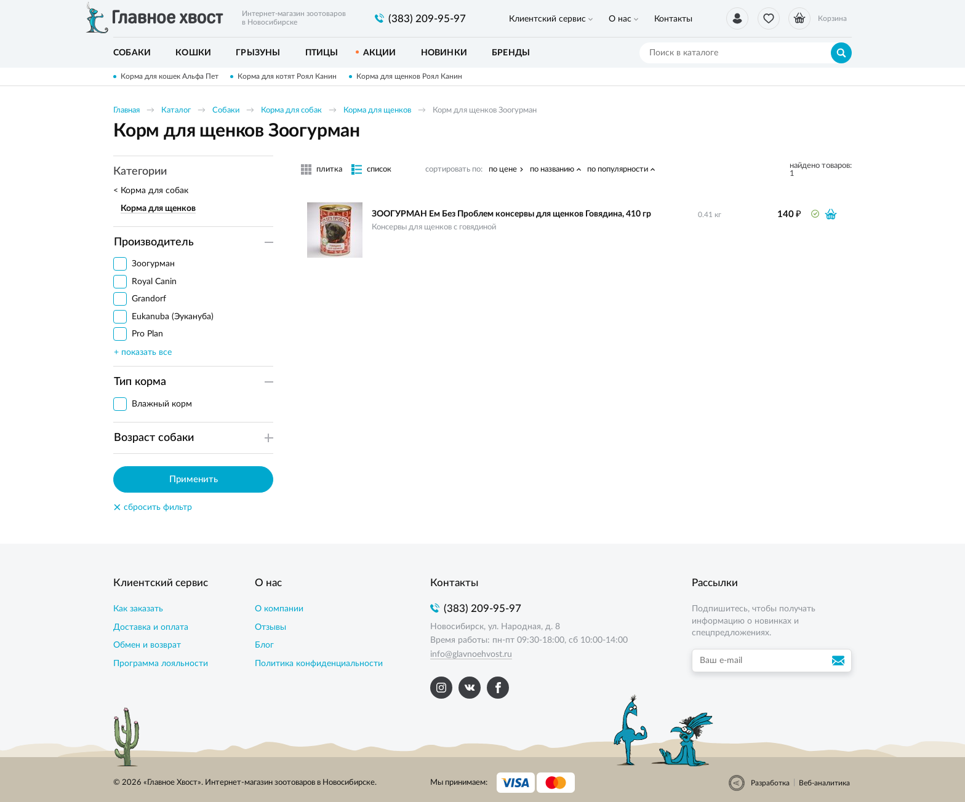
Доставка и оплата (150, 627)
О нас (614, 19)
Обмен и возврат (147, 645)
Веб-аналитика (824, 783)
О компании (279, 609)
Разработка (770, 783)
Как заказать (138, 609)
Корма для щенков (377, 110)
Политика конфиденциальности (319, 663)
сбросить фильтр (152, 507)
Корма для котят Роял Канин (287, 76)
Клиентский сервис (545, 19)
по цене (503, 169)
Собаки (225, 110)
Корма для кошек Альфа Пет (169, 76)
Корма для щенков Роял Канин (410, 76)
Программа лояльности (160, 663)
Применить (193, 479)
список (379, 169)
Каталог (176, 110)
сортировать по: (453, 169)
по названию (552, 169)
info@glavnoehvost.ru (471, 654)
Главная (126, 110)
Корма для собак (291, 110)
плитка (329, 169)
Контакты (664, 19)
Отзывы (270, 627)
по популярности (617, 169)
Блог (264, 645)
